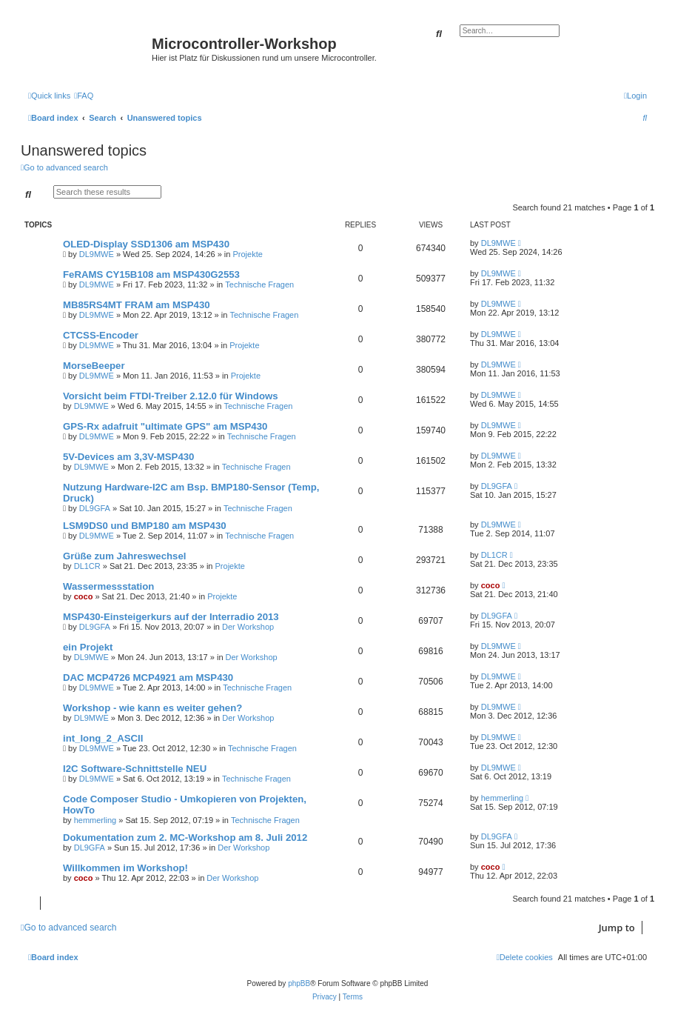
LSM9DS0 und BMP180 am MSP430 (144, 525)
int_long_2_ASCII (103, 738)
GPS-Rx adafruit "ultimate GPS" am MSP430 (165, 426)
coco (83, 596)
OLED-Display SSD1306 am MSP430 (146, 244)
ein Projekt (88, 647)
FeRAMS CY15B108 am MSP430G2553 (151, 274)
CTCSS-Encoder (100, 335)
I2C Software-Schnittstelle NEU (134, 768)
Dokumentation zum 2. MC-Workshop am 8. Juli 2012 (185, 837)
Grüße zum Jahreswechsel (124, 556)
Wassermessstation (108, 586)
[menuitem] (83, 95)
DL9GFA (94, 508)
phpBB (299, 983)
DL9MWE (96, 254)
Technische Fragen (259, 284)
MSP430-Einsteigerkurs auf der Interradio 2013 (171, 616)
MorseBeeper (94, 365)
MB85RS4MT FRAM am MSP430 (136, 304)
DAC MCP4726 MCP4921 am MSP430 (148, 677)
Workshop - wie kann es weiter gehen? (152, 707)
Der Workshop (248, 626)
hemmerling (95, 820)
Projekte (247, 254)
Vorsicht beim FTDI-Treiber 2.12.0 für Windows (170, 396)
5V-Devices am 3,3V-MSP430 (128, 456)
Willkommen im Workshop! (125, 867)
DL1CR (87, 566)
